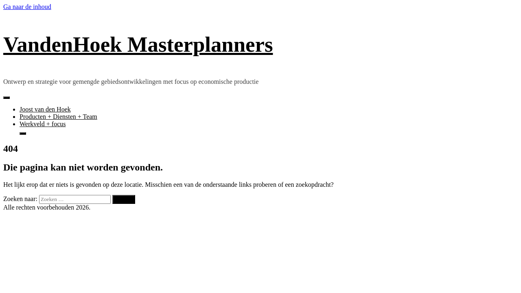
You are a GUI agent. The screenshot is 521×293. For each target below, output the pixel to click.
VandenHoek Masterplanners (138, 44)
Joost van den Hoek (45, 109)
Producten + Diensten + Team (58, 116)
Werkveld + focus (43, 123)
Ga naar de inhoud (27, 6)
